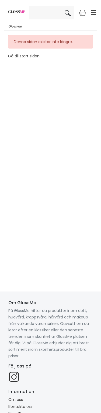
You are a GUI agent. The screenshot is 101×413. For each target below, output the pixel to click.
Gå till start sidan (24, 56)
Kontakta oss (20, 406)
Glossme (15, 26)
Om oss (15, 399)
